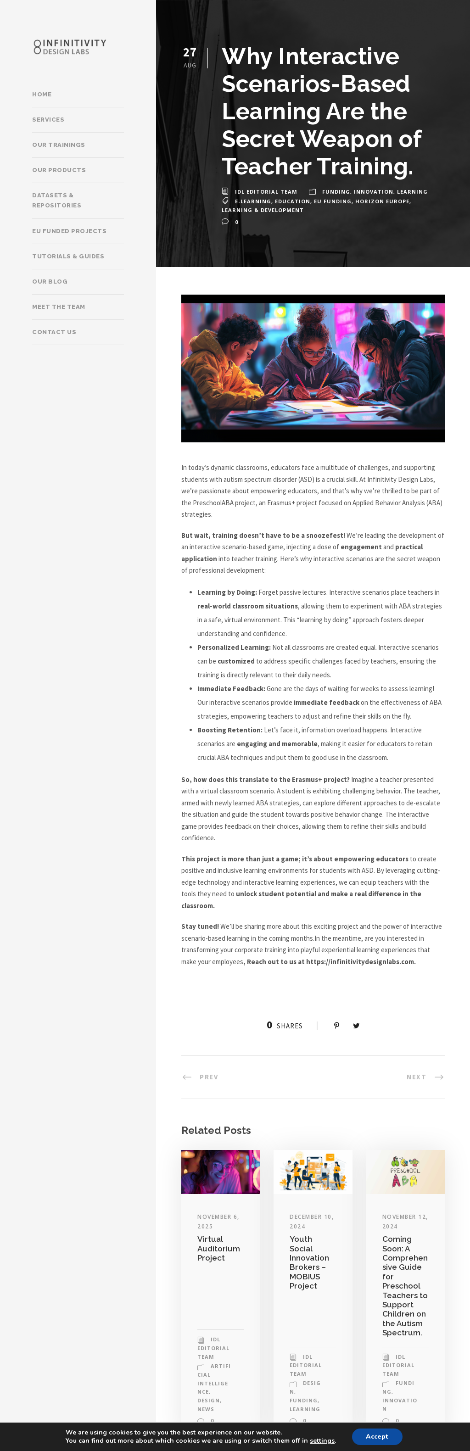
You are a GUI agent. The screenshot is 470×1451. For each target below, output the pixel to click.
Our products (59, 170)
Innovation (373, 191)
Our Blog (49, 281)
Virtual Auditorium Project (218, 1248)
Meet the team (58, 306)
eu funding (333, 201)
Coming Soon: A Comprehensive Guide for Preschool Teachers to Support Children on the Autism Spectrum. (405, 1285)
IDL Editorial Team (266, 191)
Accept (377, 1436)
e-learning (253, 201)
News (205, 1409)
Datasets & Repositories (56, 200)
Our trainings (58, 144)
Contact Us (54, 332)
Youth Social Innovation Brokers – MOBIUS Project (309, 1262)
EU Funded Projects (69, 231)
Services (48, 119)
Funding (336, 191)
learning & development (263, 209)
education (292, 201)
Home (41, 94)
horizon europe (382, 201)
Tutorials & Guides (68, 256)
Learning (412, 191)
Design (208, 1400)
